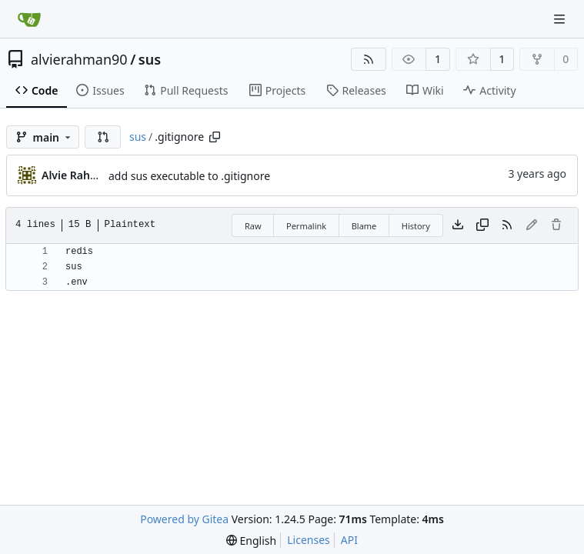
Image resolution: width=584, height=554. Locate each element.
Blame (364, 226)
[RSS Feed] (368, 59)
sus (149, 59)
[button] (103, 137)
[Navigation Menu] (561, 19)
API (349, 539)
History (416, 226)
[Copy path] (214, 137)
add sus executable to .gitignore (189, 176)
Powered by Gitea (184, 519)
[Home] (29, 19)
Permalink (306, 226)
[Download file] (458, 225)
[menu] (251, 540)
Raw (253, 226)
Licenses (308, 539)
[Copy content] (482, 225)
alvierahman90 (79, 59)
